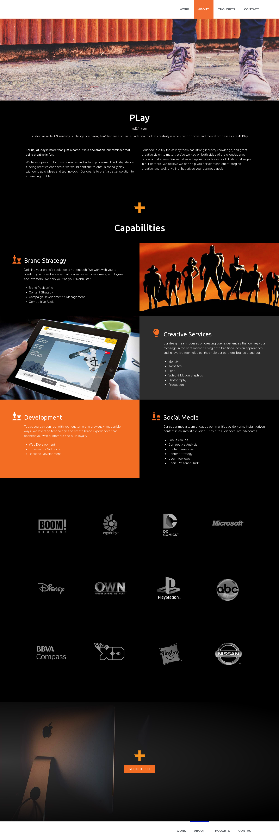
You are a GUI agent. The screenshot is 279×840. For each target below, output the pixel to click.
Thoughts (226, 9)
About (203, 9)
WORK (184, 9)
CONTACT (251, 9)
